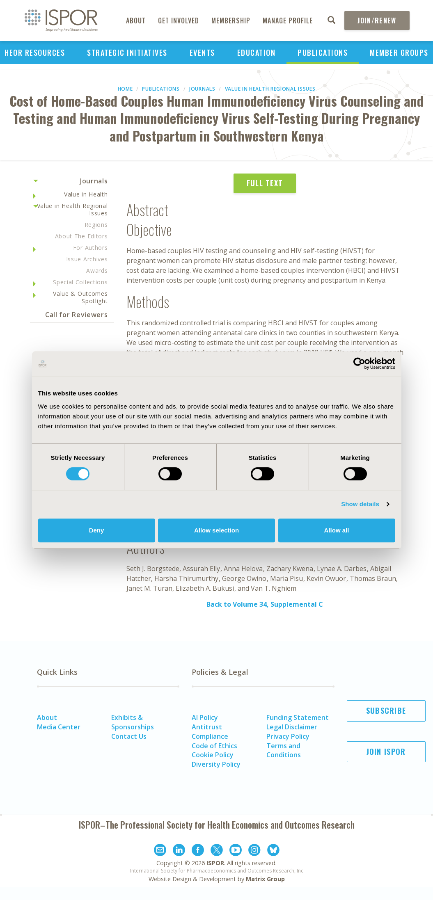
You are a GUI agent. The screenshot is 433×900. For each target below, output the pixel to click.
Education (256, 52)
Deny (96, 530)
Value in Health (86, 194)
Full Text (265, 183)
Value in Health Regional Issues (270, 88)
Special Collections (80, 282)
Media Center (58, 726)
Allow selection (216, 530)
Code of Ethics (214, 745)
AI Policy (205, 717)
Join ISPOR (386, 751)
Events (202, 52)
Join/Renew (376, 20)
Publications (323, 52)
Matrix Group (265, 879)
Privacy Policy (287, 736)
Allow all (336, 530)
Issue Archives (87, 259)
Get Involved (178, 20)
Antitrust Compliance (210, 731)
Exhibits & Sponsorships (132, 722)
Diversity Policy (216, 764)
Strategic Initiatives (127, 52)
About (136, 20)
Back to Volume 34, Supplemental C (264, 604)
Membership (230, 20)
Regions (96, 224)
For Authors (90, 247)
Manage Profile (288, 20)
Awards (97, 270)
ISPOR (215, 863)
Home (125, 88)
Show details (360, 503)
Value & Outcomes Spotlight (80, 297)
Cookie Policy (213, 754)
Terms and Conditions (283, 750)
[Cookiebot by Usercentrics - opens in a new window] (359, 363)
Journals (202, 88)
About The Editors (81, 236)
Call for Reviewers (76, 314)
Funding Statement (297, 717)
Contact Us (129, 736)
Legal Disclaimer (291, 726)
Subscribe (386, 710)
